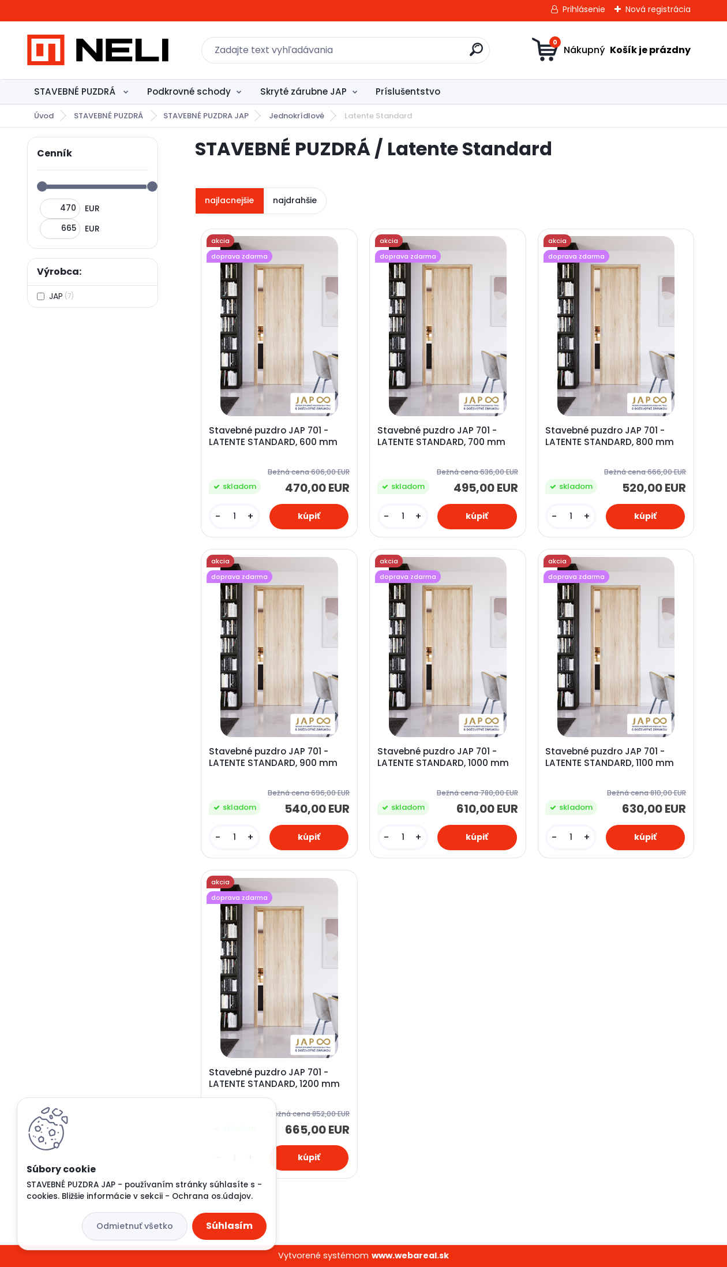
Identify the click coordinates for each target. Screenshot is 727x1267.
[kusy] (234, 516)
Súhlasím (229, 1225)
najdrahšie (295, 200)
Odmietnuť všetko (134, 1226)
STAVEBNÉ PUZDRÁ (76, 91)
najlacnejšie (229, 200)
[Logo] (97, 50)
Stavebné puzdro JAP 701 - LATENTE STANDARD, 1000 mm (443, 757)
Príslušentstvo (408, 91)
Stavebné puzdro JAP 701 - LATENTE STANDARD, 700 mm (441, 436)
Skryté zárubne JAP (303, 91)
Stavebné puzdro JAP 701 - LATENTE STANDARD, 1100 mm (609, 757)
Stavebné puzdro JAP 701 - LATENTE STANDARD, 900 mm (273, 757)
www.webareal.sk (410, 1255)
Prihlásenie (584, 9)
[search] (476, 54)
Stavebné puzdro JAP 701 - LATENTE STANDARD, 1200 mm (274, 1078)
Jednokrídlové (296, 115)
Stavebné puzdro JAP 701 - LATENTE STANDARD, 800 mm (609, 436)
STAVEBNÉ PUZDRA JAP (206, 115)
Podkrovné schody (189, 91)
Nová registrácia (658, 9)
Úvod (44, 115)
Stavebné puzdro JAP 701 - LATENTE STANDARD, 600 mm (273, 436)
